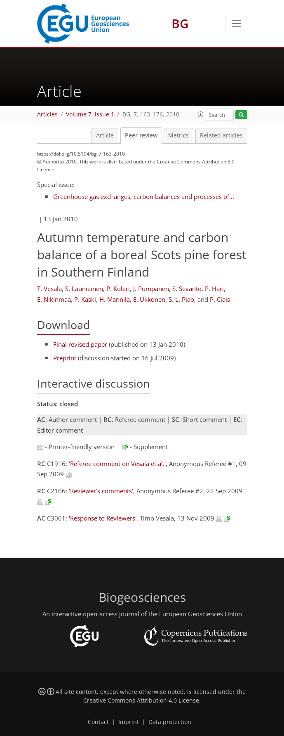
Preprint (64, 358)
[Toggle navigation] (236, 23)
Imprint (128, 722)
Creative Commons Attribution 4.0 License (141, 700)
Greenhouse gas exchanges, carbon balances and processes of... (143, 196)
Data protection (169, 722)
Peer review (141, 135)
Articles (47, 114)
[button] (201, 114)
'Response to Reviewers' (102, 518)
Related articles (221, 135)
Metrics (178, 135)
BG (180, 23)
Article (105, 135)
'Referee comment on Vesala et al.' (117, 463)
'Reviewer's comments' (101, 491)
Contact (98, 722)
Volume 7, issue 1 (90, 114)
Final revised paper (80, 344)
